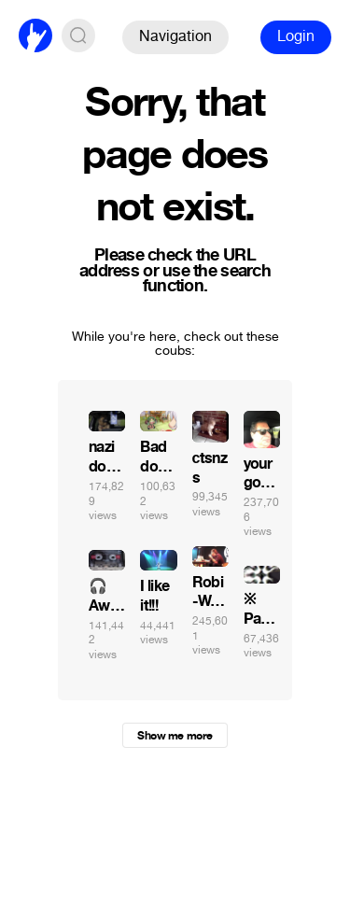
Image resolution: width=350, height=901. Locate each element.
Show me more (174, 735)
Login (296, 36)
